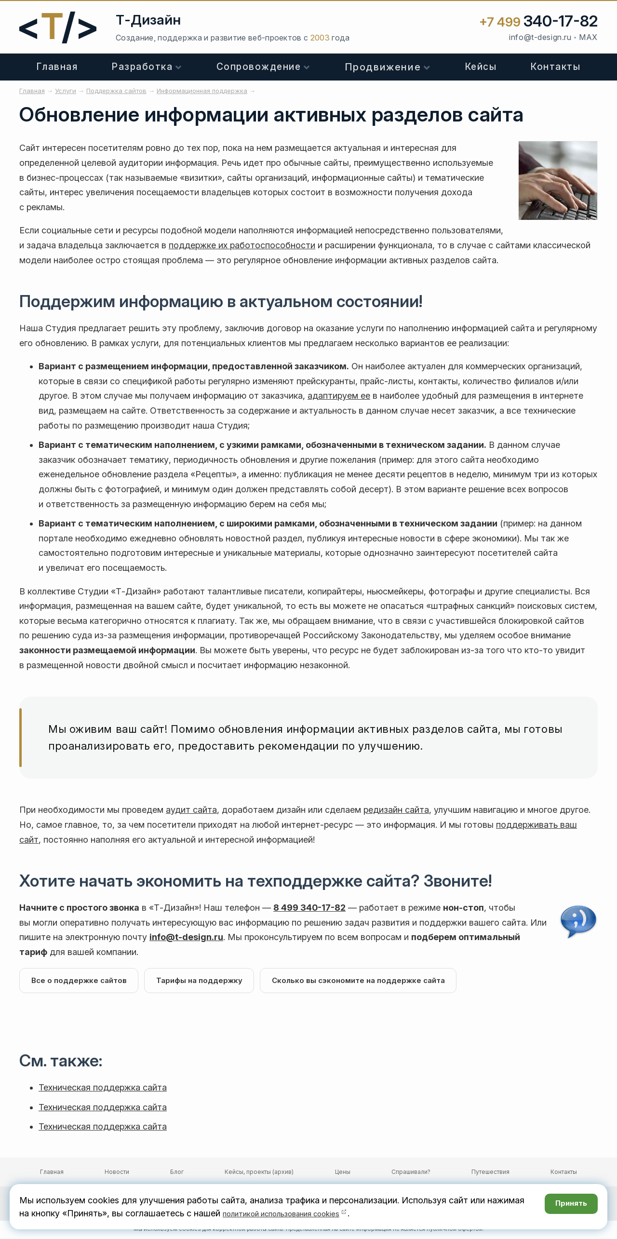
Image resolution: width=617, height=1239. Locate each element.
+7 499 (538, 21)
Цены (342, 1173)
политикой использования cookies (294, 1213)
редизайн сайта (396, 810)
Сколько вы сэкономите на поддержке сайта (369, 981)
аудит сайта (191, 810)
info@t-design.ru (540, 37)
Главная (57, 66)
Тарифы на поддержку (205, 981)
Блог (177, 1173)
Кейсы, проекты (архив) (259, 1173)
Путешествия (490, 1173)
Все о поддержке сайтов (81, 981)
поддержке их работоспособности (242, 245)
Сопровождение (258, 66)
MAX (588, 37)
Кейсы (481, 66)
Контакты (555, 66)
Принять (566, 1206)
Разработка (142, 66)
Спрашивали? (410, 1173)
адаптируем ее (339, 396)
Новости (117, 1173)
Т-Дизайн (148, 20)
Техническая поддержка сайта (103, 1089)
